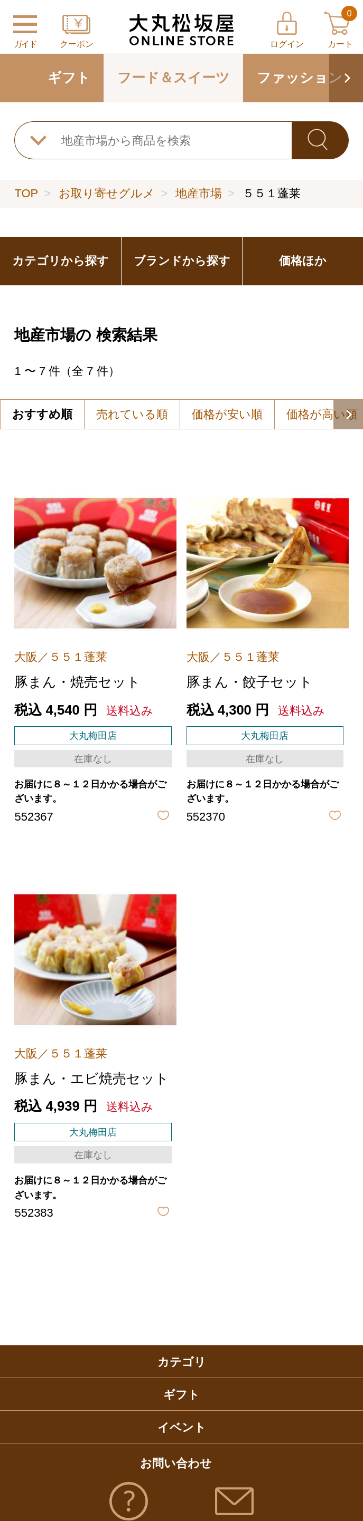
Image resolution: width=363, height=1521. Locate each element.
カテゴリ (181, 1362)
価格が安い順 (227, 414)
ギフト (69, 77)
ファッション (299, 77)
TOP (26, 193)
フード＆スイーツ (173, 77)
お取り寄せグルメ (107, 193)
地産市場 (198, 193)
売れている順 (132, 414)
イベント (181, 1427)
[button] (346, 78)
